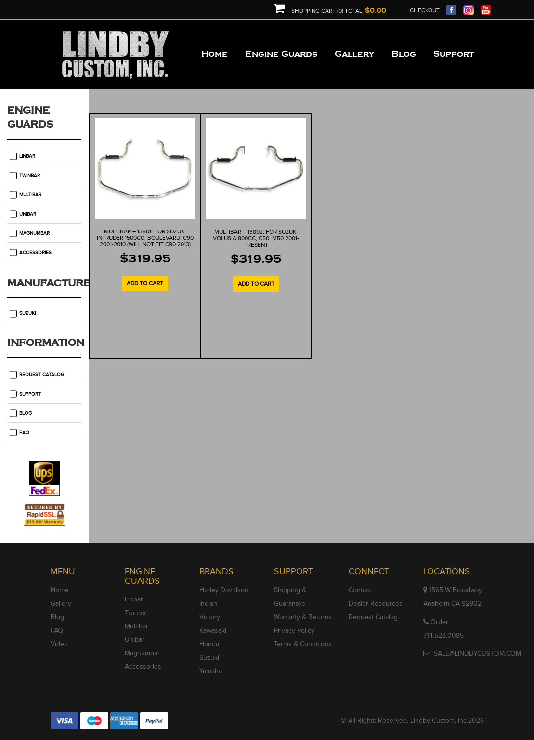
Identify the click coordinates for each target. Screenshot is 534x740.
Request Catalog (41, 375)
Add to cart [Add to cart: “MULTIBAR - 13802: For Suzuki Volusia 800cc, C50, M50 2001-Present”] (256, 284)
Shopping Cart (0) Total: (330, 10)
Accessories (35, 252)
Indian (208, 604)
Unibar (27, 214)
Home (59, 590)
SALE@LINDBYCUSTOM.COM (477, 654)
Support (30, 394)
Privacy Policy (294, 631)
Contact (360, 590)
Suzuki (27, 313)
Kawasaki (212, 631)
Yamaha (210, 671)
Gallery (61, 604)
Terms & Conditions (303, 644)
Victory (209, 617)
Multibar (30, 195)
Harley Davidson (223, 590)
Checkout (425, 10)
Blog (25, 413)
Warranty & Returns (303, 617)
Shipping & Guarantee (290, 597)
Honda (209, 644)
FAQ (24, 432)
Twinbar (29, 176)
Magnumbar (34, 233)
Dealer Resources (376, 604)
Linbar (27, 156)
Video (59, 644)
